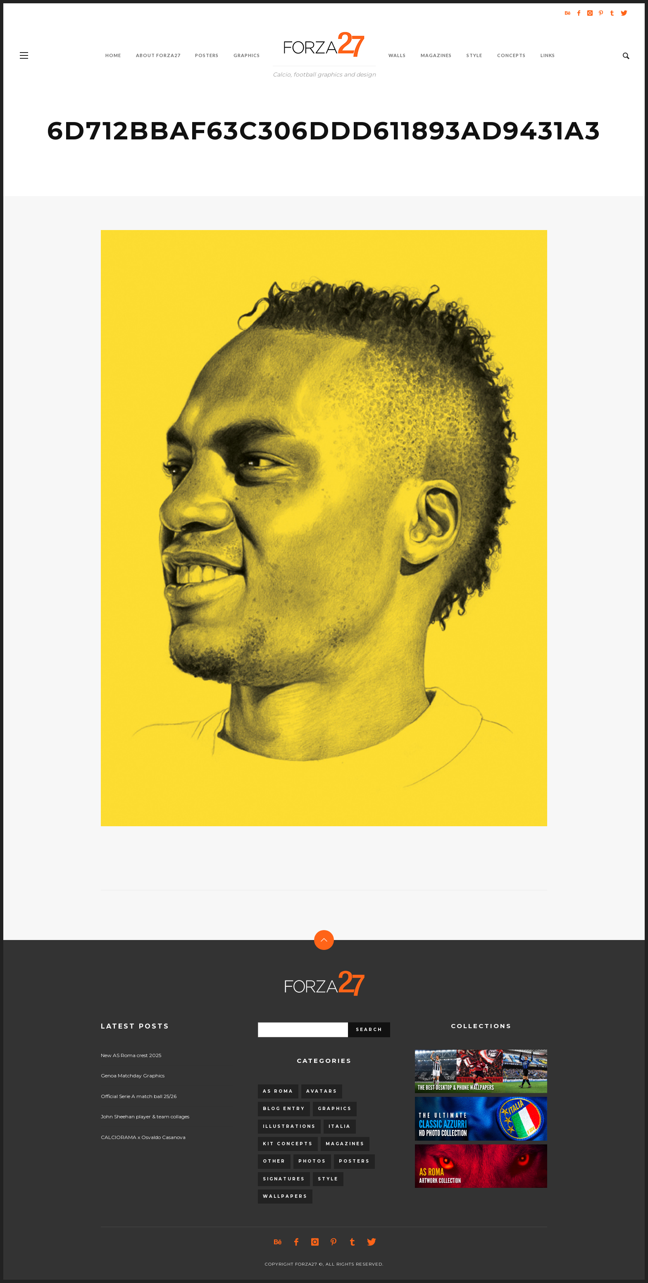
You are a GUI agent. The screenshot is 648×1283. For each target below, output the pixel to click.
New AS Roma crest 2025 (131, 1055)
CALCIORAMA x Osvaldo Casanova (143, 1137)
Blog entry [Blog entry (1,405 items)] (284, 1108)
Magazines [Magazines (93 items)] (345, 1143)
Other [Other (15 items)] (274, 1161)
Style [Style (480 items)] (328, 1179)
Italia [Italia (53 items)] (340, 1126)
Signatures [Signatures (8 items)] (284, 1179)
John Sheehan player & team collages (145, 1116)
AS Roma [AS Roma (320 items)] (278, 1091)
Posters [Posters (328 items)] (354, 1161)
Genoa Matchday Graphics (132, 1075)
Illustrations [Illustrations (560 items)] (289, 1126)
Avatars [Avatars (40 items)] (321, 1091)
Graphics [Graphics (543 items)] (335, 1108)
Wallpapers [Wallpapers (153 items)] (285, 1196)
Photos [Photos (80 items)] (312, 1161)
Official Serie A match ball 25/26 (138, 1096)
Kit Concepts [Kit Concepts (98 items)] (288, 1143)
